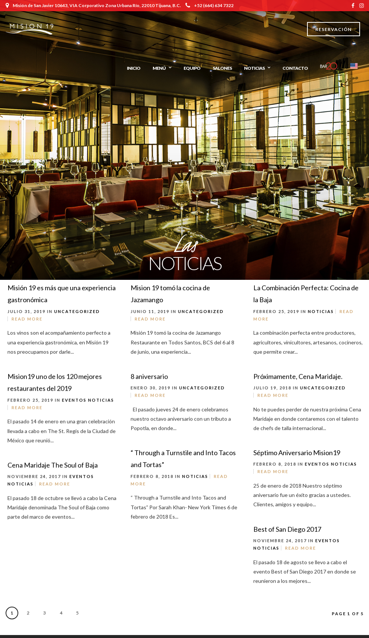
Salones (222, 68)
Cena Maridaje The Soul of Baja (52, 467)
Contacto (295, 68)
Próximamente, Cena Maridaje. (298, 377)
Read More (27, 318)
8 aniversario (149, 377)
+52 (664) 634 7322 (209, 5)
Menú (159, 68)
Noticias (254, 68)
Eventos (74, 401)
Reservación (333, 29)
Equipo (192, 68)
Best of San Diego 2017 (287, 532)
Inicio (133, 68)
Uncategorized (77, 311)
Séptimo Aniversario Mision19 (296, 454)
